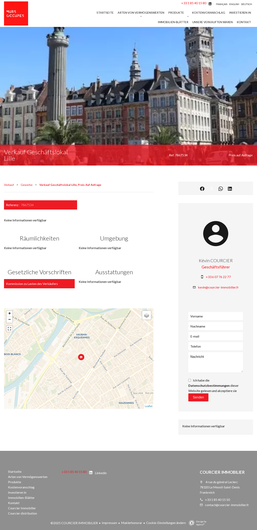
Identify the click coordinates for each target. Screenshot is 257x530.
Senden (198, 397)
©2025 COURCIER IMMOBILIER (74, 523)
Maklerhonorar (131, 523)
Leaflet (148, 406)
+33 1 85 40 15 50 (217, 499)
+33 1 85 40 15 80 (193, 3)
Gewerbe (27, 184)
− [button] (9, 320)
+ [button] (9, 314)
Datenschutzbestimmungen (209, 385)
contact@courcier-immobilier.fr (227, 505)
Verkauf (9, 184)
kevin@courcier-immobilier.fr (218, 287)
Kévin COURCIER (216, 260)
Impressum (109, 523)
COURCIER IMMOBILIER (222, 472)
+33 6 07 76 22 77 (218, 277)
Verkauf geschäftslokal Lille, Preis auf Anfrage (70, 184)
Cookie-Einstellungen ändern (166, 523)
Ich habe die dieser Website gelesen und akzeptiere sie (213, 385)
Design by (196, 523)
